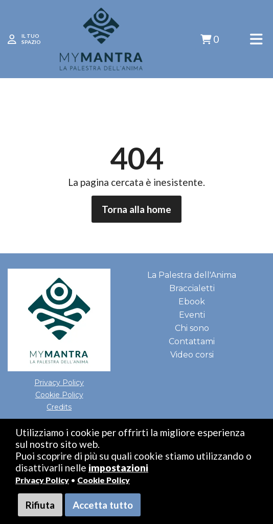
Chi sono (192, 328)
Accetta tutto (103, 505)
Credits (59, 407)
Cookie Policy (103, 480)
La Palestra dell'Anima (191, 275)
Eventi (192, 315)
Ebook (191, 301)
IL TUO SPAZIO (31, 39)
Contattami (192, 341)
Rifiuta (40, 505)
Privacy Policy (42, 480)
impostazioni (118, 467)
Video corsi (192, 355)
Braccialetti (192, 288)
